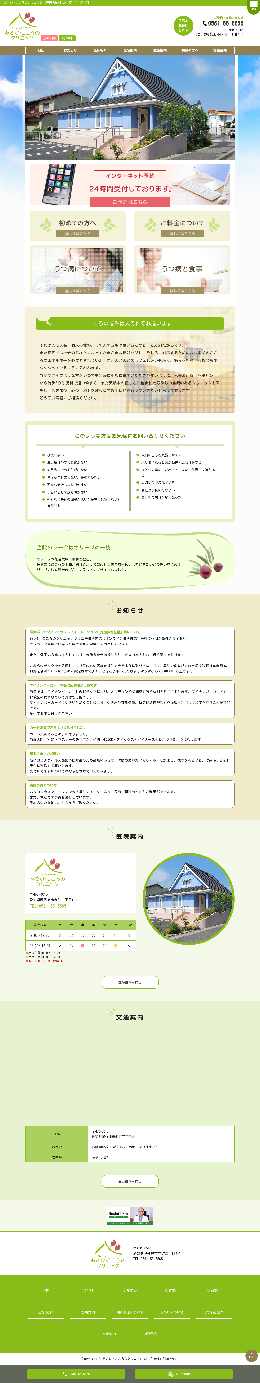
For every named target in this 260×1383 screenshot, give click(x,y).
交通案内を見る (130, 1181)
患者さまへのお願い (45, 754)
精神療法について (130, 1312)
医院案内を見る (130, 982)
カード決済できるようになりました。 (58, 727)
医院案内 (130, 50)
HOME (40, 50)
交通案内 (160, 50)
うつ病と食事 (214, 1312)
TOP (252, 1356)
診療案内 (220, 50)
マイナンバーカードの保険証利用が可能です (63, 685)
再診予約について (43, 785)
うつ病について (172, 1312)
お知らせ (70, 50)
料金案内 (109, 1334)
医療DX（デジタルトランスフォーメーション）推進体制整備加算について (85, 632)
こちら (63, 802)
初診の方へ (189, 50)
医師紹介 (100, 50)
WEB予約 (151, 1334)
